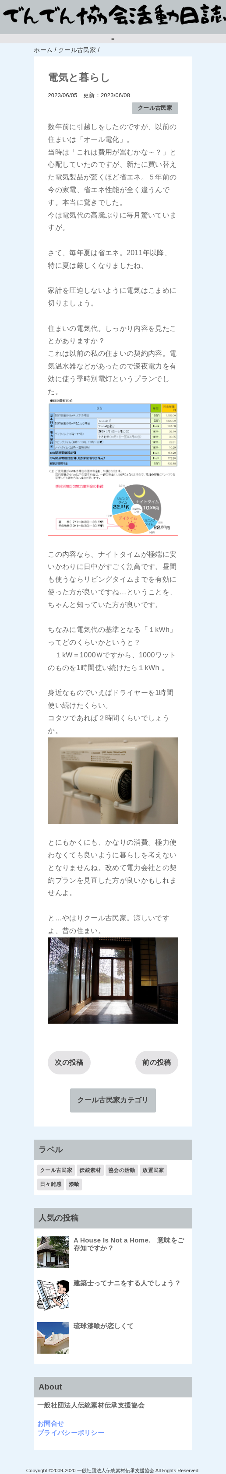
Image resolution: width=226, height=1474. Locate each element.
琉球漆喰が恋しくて (104, 1326)
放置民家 (153, 1170)
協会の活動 (121, 1170)
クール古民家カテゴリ (112, 1100)
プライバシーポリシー (70, 1432)
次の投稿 (69, 1062)
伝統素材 (90, 1170)
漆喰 (74, 1184)
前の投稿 (156, 1062)
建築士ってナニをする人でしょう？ (127, 1283)
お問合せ (50, 1423)
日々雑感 (50, 1184)
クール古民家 (155, 108)
